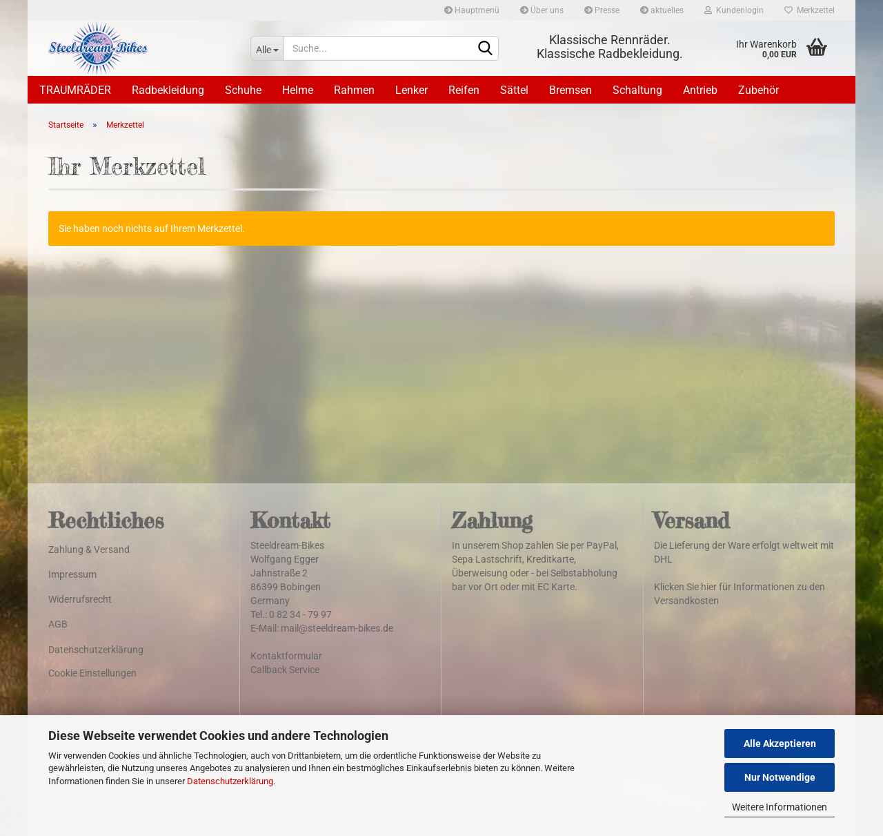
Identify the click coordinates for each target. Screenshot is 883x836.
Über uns (542, 10)
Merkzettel (809, 10)
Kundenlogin (734, 10)
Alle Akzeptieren (780, 743)
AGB (58, 624)
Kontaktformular (286, 655)
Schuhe (243, 90)
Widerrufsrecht (80, 599)
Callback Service (284, 669)
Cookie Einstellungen (92, 673)
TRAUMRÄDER (75, 90)
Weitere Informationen (779, 807)
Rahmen (354, 90)
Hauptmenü (471, 10)
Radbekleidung (168, 90)
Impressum (72, 574)
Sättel (514, 90)
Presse (601, 10)
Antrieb (700, 90)
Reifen (463, 90)
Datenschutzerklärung (230, 781)
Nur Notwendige (779, 777)
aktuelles (662, 10)
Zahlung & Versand (89, 549)
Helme (297, 90)
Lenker (411, 90)
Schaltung (637, 90)
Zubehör (758, 90)
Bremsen (570, 90)
